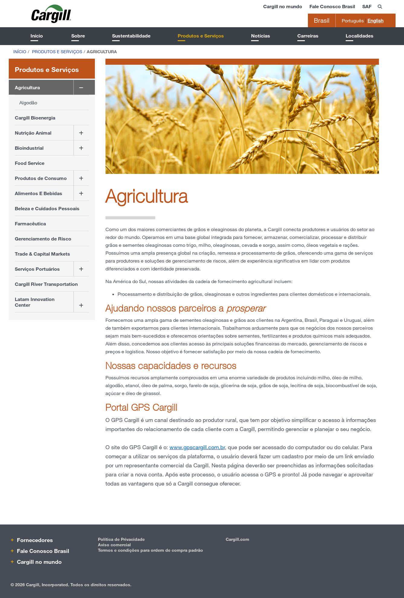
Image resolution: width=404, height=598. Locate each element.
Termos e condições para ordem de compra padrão (150, 550)
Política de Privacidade (121, 539)
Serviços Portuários (37, 269)
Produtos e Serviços (201, 35)
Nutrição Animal (33, 133)
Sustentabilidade (131, 35)
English (375, 20)
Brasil (321, 20)
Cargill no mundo (282, 6)
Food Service (29, 163)
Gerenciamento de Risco (43, 238)
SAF (366, 6)
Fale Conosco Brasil (332, 6)
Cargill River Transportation (46, 284)
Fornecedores (34, 540)
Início (37, 35)
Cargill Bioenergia (35, 117)
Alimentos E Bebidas (38, 193)
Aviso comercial (114, 544)
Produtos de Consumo (41, 178)
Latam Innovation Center (34, 302)
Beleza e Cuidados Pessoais (47, 208)
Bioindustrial (29, 148)
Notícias (260, 35)
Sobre (78, 35)
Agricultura (27, 87)
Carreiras (307, 35)
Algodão (28, 102)
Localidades (359, 35)
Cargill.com (237, 539)
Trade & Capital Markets (42, 254)
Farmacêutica (30, 223)
